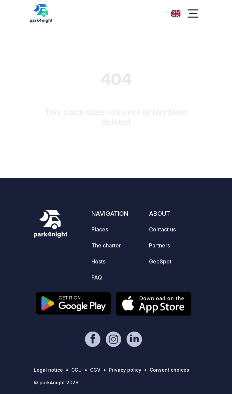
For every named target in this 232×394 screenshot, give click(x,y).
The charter (106, 245)
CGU (76, 370)
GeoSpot (160, 261)
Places (99, 229)
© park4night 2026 (56, 382)
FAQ (96, 277)
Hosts (98, 261)
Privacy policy (125, 370)
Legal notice (48, 370)
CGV (95, 370)
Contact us (162, 229)
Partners (159, 245)
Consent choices (169, 370)
